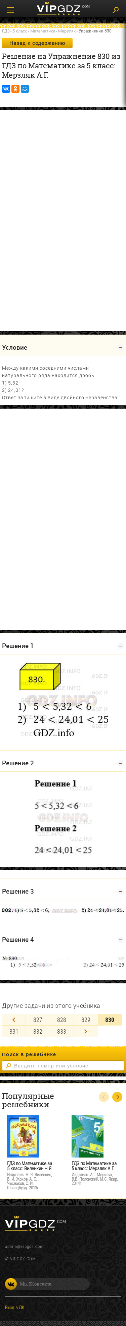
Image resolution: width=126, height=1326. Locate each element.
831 (13, 1031)
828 (61, 1020)
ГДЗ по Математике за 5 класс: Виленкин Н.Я (29, 1166)
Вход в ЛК (15, 1307)
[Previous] (14, 1019)
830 (109, 1020)
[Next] (85, 1031)
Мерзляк (67, 31)
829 (85, 1020)
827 (37, 1020)
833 (61, 1031)
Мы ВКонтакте (28, 1284)
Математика (42, 31)
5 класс (20, 31)
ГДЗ (6, 31)
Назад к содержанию (37, 43)
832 (37, 1031)
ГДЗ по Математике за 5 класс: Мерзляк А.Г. (94, 1166)
